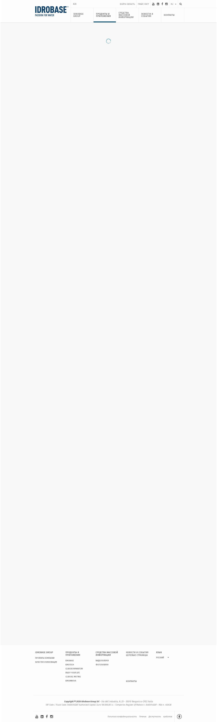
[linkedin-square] (158, 4)
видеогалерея (102, 661)
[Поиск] (180, 4)
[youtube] (153, 4)
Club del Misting (73, 677)
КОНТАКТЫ (131, 681)
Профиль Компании (44, 658)
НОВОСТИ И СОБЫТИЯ (137, 652)
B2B (75, 4)
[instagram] (166, 4)
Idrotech (69, 665)
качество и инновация (46, 662)
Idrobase (69, 661)
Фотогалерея (102, 665)
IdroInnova (70, 681)
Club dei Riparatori (74, 669)
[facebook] (162, 4)
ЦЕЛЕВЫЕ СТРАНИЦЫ (137, 655)
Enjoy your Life (72, 673)
